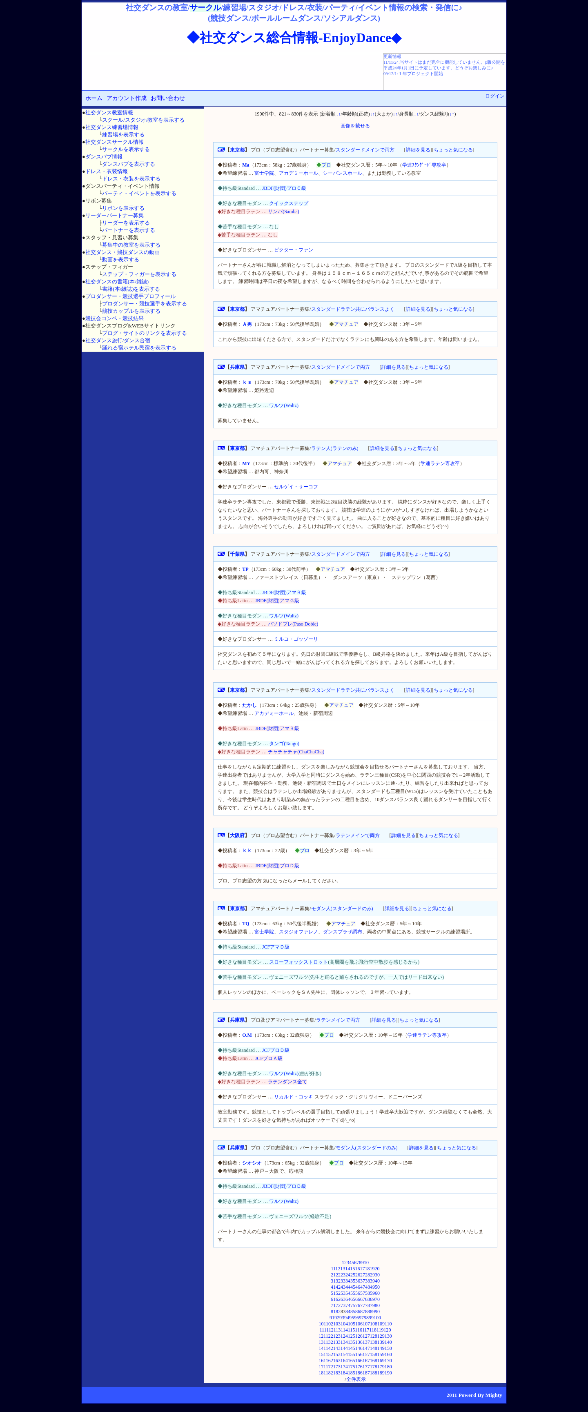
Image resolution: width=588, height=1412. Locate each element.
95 (351, 1318)
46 (357, 1287)
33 (343, 1281)
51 (333, 1293)
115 (351, 1330)
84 (347, 1311)
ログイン (495, 96)
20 (377, 1269)
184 (344, 1373)
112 (330, 1330)
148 (373, 1348)
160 (388, 1354)
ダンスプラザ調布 (342, 932)
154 (344, 1354)
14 (347, 1269)
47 (362, 1287)
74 (347, 1305)
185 (351, 1373)
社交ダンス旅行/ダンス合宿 (118, 340)
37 (362, 1281)
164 (344, 1360)
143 (337, 1348)
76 (357, 1305)
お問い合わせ (168, 98)
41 (333, 1287)
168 (373, 1360)
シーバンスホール (342, 173)
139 (381, 1342)
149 (381, 1348)
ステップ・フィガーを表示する (139, 274)
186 (359, 1373)
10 (366, 1262)
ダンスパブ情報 (103, 157)
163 (337, 1360)
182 (329, 1373)
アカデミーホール (298, 173)
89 (372, 1311)
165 (351, 1360)
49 (372, 1287)
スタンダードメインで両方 (365, 150)
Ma (245, 165)
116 (358, 1330)
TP (245, 569)
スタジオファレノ (298, 932)
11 (333, 1269)
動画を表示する (120, 259)
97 (361, 1318)
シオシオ (252, 1163)
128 (373, 1336)
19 (372, 1269)
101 (322, 1324)
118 (372, 1330)
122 (329, 1336)
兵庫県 (237, 367)
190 (388, 1373)
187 (366, 1373)
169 (381, 1360)
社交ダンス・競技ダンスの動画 (122, 252)
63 (343, 1299)
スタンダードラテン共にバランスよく (352, 309)
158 (373, 1354)
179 (381, 1367)
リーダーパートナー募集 (114, 215)
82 (338, 1311)
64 (347, 1299)
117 (366, 1330)
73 (343, 1305)
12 (338, 1269)
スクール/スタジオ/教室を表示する (143, 120)
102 (329, 1324)
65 (352, 1299)
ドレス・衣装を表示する (131, 179)
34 (347, 1281)
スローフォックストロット (298, 962)
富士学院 (264, 173)
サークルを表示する (126, 149)
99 (371, 1318)
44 (347, 1287)
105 (351, 1324)
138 (373, 1342)
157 (366, 1354)
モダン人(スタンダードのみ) (342, 908)
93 (341, 1318)
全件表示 (356, 1379)
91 (332, 1318)
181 (322, 1373)
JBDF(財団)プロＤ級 (277, 866)
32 (338, 1281)
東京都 (237, 150)
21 (333, 1275)
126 (359, 1336)
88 (367, 1311)
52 (338, 1293)
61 (333, 1299)
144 (344, 1348)
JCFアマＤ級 (276, 947)
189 (381, 1373)
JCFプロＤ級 (276, 1050)
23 (343, 1275)
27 (362, 1275)
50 (377, 1287)
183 (337, 1373)
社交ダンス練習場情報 (111, 127)
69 (372, 1299)
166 (359, 1360)
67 (362, 1299)
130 (388, 1336)
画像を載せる (355, 126)
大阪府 (237, 835)
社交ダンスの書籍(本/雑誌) (117, 281)
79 (372, 1305)
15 (352, 1269)
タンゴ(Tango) (284, 743)
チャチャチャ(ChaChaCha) (296, 752)
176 (359, 1367)
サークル (205, 7)
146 (359, 1348)
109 (381, 1324)
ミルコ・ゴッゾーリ (296, 639)
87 (362, 1311)
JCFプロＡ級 (269, 1058)
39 (372, 1281)
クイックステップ (288, 203)
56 (357, 1293)
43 (343, 1287)
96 (356, 1318)
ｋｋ (247, 850)
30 (377, 1275)
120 (387, 1330)
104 (344, 1324)
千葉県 (237, 554)
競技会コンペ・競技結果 (114, 318)
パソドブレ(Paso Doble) (293, 624)
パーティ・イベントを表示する (139, 193)
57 (362, 1293)
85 (352, 1311)
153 (337, 1354)
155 (351, 1354)
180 (388, 1367)
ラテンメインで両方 (358, 835)
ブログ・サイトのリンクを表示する (144, 333)
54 (347, 1293)
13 (343, 1269)
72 (338, 1305)
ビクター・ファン (293, 250)
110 (388, 1324)
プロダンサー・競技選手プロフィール (130, 296)
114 (344, 1330)
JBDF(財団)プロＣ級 (284, 188)
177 (366, 1367)
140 (388, 1342)
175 (351, 1367)
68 (367, 1299)
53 (343, 1293)
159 (381, 1354)
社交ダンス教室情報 (109, 112)
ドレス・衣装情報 (106, 171)
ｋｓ (247, 382)
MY (246, 463)
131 (322, 1342)
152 (329, 1354)
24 (347, 1275)
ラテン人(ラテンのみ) (335, 448)
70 (377, 1299)
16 (357, 1269)
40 (377, 1281)
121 (322, 1336)
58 (367, 1293)
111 (322, 1330)
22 (338, 1275)
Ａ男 (247, 324)
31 (333, 1281)
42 (338, 1287)
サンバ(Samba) (283, 211)
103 (337, 1324)
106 (359, 1324)
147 (366, 1348)
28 (367, 1275)
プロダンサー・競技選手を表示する (144, 304)
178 (373, 1367)
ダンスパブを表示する (128, 164)
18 (367, 1269)
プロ (326, 165)
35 (352, 1281)
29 (372, 1275)
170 (388, 1360)
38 (367, 1281)
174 (344, 1367)
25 (352, 1275)
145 (351, 1348)
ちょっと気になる (453, 150)
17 (362, 1269)
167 (366, 1360)
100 (377, 1318)
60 (377, 1293)
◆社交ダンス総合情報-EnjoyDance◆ (294, 37)
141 (322, 1348)
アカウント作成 (127, 98)
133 (337, 1342)
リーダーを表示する (126, 223)
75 (352, 1305)
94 (346, 1318)
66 (357, 1299)
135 (351, 1342)
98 (366, 1318)
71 (333, 1305)
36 (357, 1281)
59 (372, 1293)
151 (322, 1354)
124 (344, 1336)
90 (377, 1311)
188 (373, 1373)
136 (359, 1342)
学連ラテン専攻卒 (440, 463)
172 (329, 1367)
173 (337, 1367)
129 (381, 1336)
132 (329, 1342)
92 (336, 1318)
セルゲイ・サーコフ (296, 487)
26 (357, 1275)
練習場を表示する (123, 134)
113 (337, 1330)
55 (352, 1293)
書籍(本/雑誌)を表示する (131, 289)
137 (366, 1342)
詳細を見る (418, 150)
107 (366, 1324)
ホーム (93, 98)
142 (329, 1348)
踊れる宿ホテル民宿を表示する (139, 348)
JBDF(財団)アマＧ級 (277, 601)
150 (388, 1348)
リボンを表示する (123, 208)
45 (352, 1287)
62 (338, 1299)
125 (351, 1336)
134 (344, 1342)
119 (380, 1330)
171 (322, 1367)
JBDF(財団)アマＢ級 (284, 592)
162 (329, 1360)
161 (322, 1360)
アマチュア (346, 324)
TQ (245, 923)
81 (333, 1311)
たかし (249, 705)
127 (366, 1336)
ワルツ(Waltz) (283, 405)
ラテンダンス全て (287, 1082)
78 (367, 1305)
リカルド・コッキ (293, 1097)
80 (377, 1305)
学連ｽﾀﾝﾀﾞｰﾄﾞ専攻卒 (424, 165)
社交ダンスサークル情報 (114, 142)
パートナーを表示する (128, 230)
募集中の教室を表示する (131, 245)
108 (373, 1324)
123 (337, 1336)
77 (362, 1305)
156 (359, 1354)
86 (357, 1311)
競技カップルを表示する (131, 311)
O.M (247, 1035)
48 (367, 1287)
